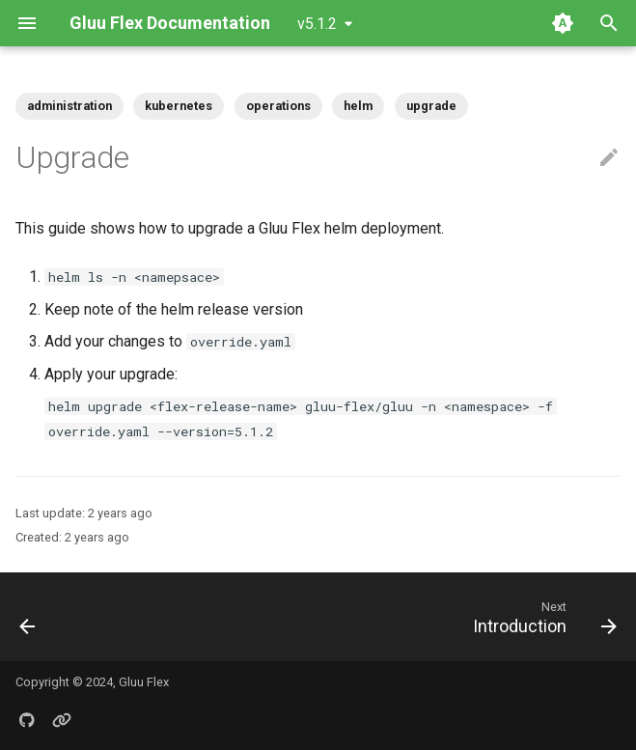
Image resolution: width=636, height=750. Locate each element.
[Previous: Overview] (29, 616)
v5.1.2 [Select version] (317, 23)
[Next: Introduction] (541, 616)
